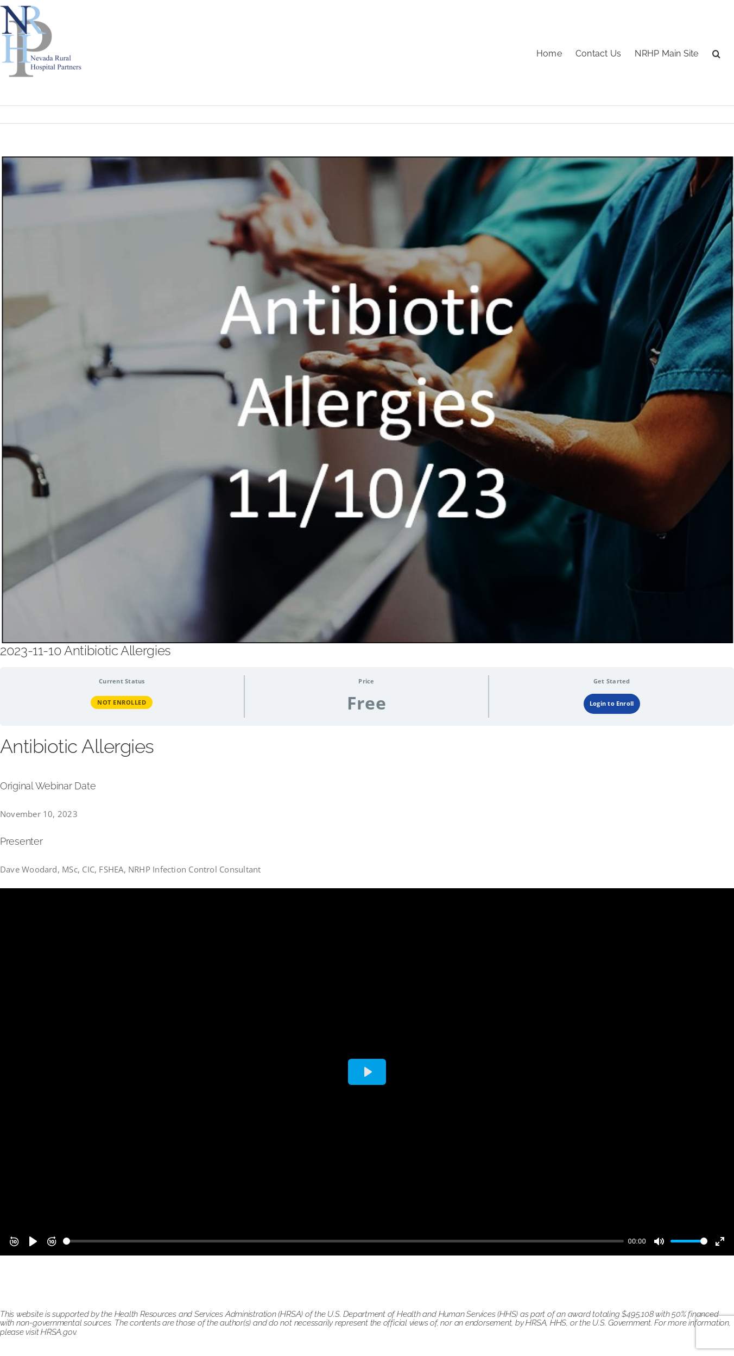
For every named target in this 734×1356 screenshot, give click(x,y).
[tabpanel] (367, 994)
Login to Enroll (612, 703)
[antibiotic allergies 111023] (367, 399)
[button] (716, 52)
